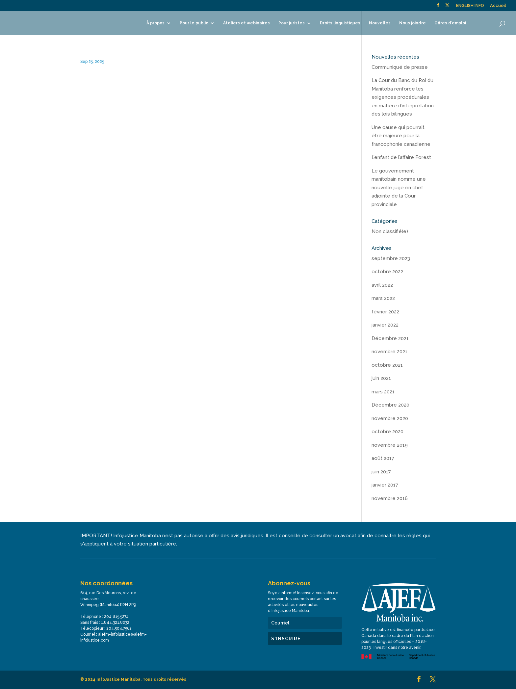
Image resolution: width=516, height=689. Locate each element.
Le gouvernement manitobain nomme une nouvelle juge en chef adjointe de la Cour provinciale (399, 187)
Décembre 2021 (390, 338)
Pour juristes (291, 23)
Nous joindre (412, 23)
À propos (155, 23)
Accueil (498, 5)
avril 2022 (382, 285)
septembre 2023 (391, 258)
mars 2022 (383, 298)
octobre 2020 (387, 432)
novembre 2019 (390, 445)
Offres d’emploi (450, 23)
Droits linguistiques (340, 23)
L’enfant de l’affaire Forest (401, 157)
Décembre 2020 (390, 405)
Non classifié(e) (390, 231)
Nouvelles (380, 23)
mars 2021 (383, 392)
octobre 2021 (387, 365)
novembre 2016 (390, 498)
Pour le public (194, 23)
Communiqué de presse (400, 67)
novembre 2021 (389, 352)
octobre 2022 (387, 272)
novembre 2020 (390, 418)
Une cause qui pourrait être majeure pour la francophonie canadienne (401, 135)
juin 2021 (381, 378)
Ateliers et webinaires (246, 23)
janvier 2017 (385, 485)
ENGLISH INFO (470, 5)
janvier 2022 (385, 325)
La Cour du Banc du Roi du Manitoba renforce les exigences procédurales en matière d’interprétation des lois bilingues (403, 97)
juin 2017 (381, 472)
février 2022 (385, 312)
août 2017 (383, 458)
